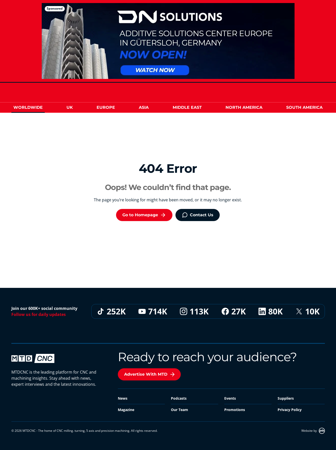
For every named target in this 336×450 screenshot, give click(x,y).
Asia (144, 107)
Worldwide (28, 107)
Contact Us (197, 215)
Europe (106, 107)
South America (304, 107)
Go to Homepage (144, 215)
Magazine (126, 409)
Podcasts (179, 398)
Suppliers (286, 398)
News (122, 398)
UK (69, 107)
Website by (313, 431)
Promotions (234, 409)
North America (244, 107)
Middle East (187, 107)
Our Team (179, 409)
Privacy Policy (290, 409)
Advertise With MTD (149, 374)
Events (230, 398)
